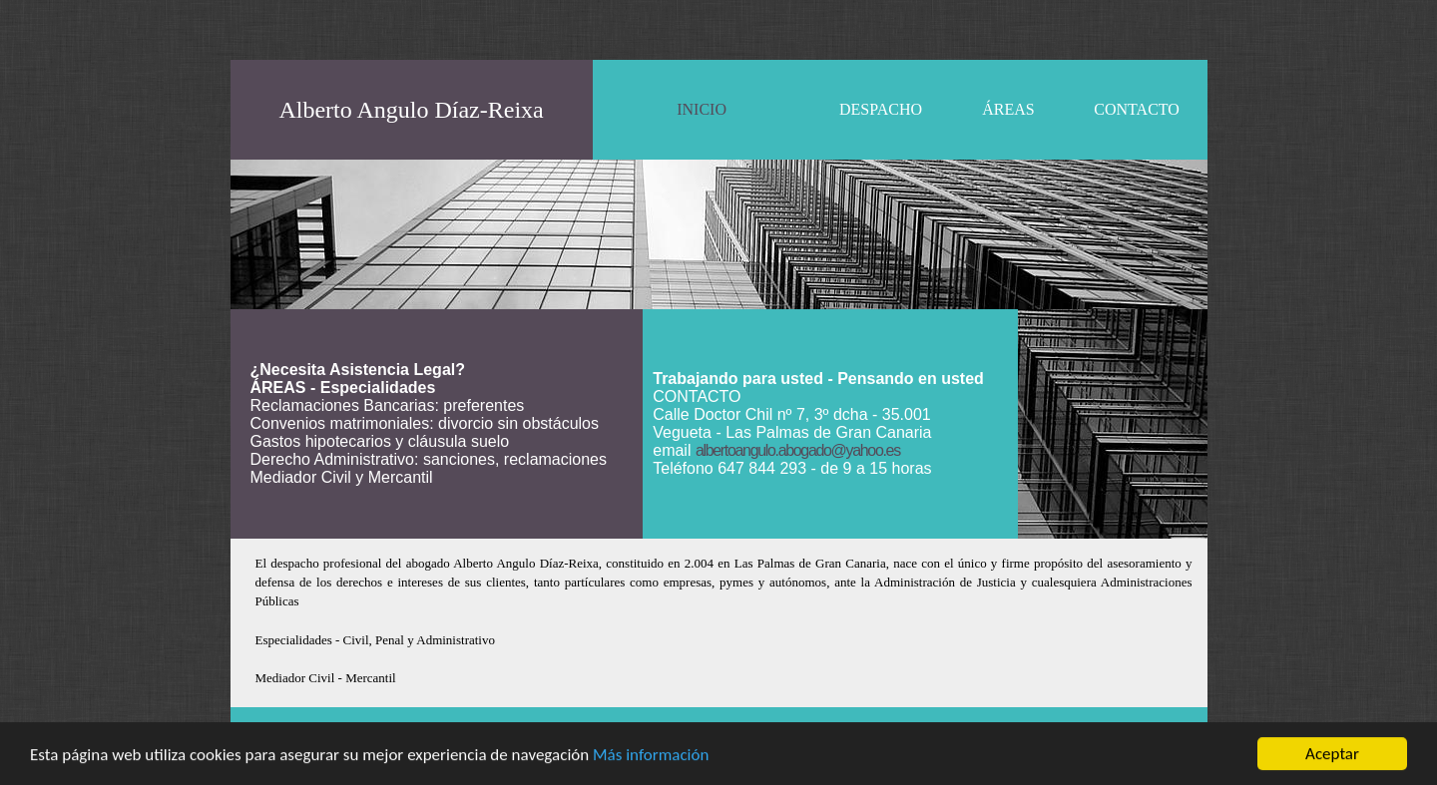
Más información (651, 755)
